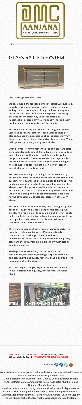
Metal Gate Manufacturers (28, 382)
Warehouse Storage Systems (60, 398)
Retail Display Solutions (49, 378)
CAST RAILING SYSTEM (45, 303)
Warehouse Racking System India (45, 375)
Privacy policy (56, 354)
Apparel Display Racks (14, 394)
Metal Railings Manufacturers (44, 394)
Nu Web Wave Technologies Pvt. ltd (51, 357)
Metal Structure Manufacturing (18, 388)
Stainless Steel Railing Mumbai (20, 391)
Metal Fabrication (46, 388)
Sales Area (67, 284)
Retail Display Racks (68, 388)
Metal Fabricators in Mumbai (19, 378)
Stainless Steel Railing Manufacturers (58, 391)
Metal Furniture (55, 372)
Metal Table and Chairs (12, 372)
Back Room (18, 284)
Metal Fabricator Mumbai (57, 382)
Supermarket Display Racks (28, 398)
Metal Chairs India (36, 372)
